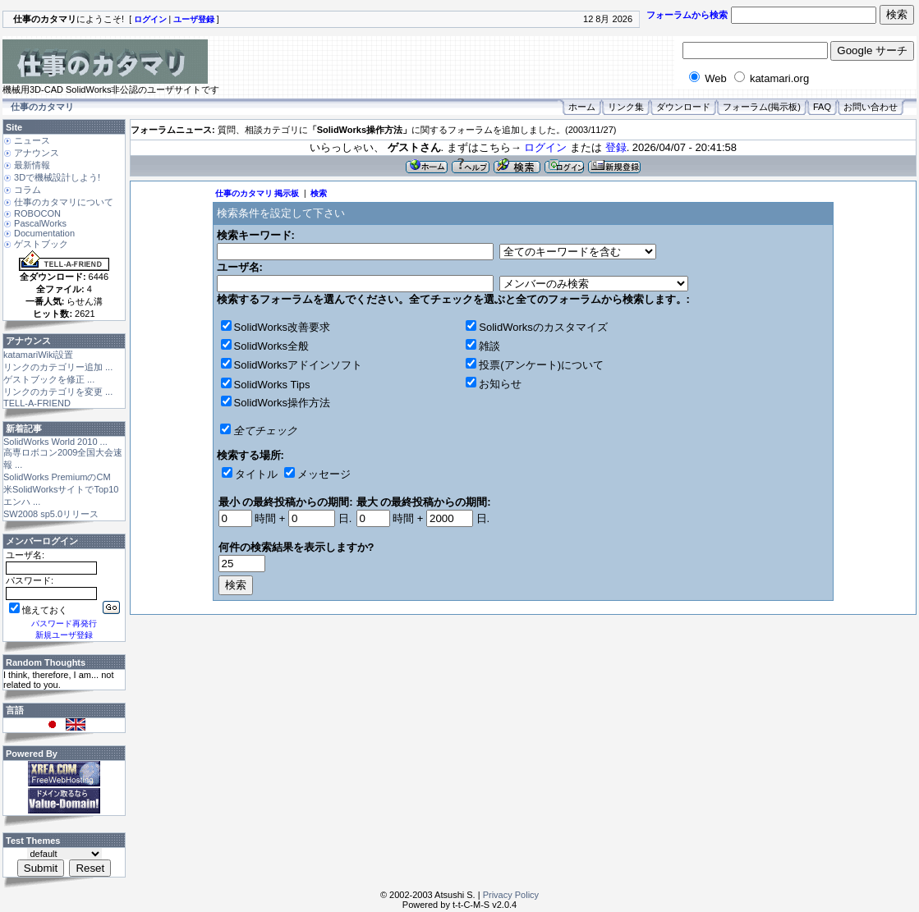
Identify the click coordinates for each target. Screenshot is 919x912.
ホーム (581, 107)
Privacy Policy (511, 895)
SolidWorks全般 (272, 346)
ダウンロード (683, 107)
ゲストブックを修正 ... (48, 379)
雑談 (489, 346)
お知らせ (500, 384)
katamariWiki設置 (38, 355)
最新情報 (32, 165)
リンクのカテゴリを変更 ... (58, 391)
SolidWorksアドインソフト (298, 365)
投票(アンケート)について (541, 365)
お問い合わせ (870, 107)
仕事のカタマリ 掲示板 (257, 193)
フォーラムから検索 (687, 15)
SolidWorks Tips (272, 384)
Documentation (44, 233)
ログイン (545, 147)
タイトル (256, 474)
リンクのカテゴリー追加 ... (58, 367)
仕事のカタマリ (42, 107)
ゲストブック (41, 244)
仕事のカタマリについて (63, 202)
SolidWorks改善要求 (282, 327)
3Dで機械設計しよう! (57, 177)
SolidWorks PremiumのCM (57, 477)
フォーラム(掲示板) (762, 107)
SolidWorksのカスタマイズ (543, 327)
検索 (318, 193)
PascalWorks (40, 223)
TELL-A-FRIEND (37, 403)
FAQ (822, 107)
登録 (616, 147)
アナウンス (36, 153)
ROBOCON (37, 213)
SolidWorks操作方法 (282, 402)
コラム (27, 190)
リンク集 (626, 107)
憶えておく (38, 610)
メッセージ (324, 474)
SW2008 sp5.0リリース (51, 514)
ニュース (32, 140)
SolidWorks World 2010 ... (55, 442)
